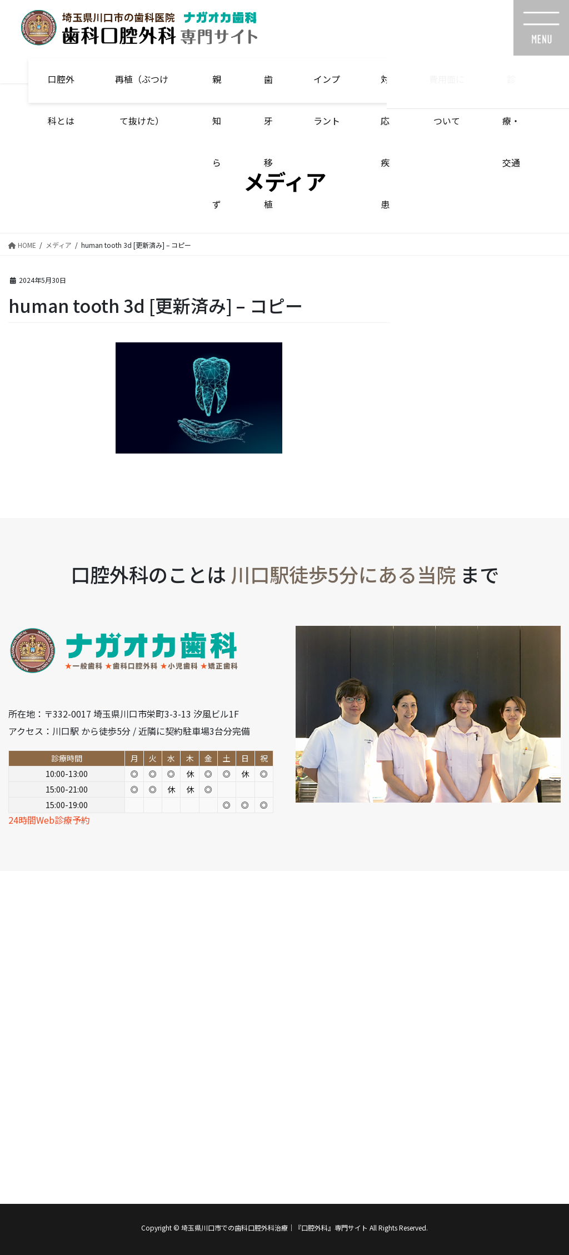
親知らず (216, 87)
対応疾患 (385, 87)
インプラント (326, 87)
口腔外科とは (61, 87)
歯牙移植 (268, 87)
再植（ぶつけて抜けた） (141, 87)
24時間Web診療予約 (49, 819)
